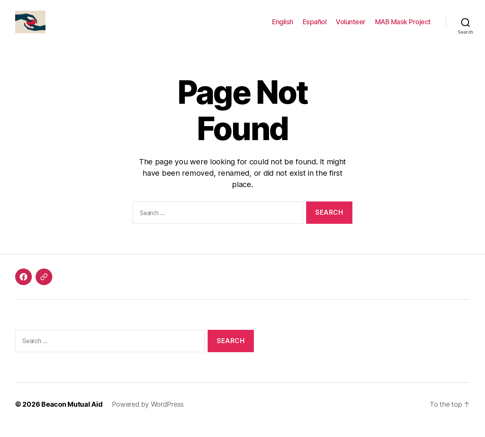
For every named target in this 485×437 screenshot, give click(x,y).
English (282, 27)
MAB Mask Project (403, 27)
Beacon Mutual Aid (71, 416)
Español (315, 27)
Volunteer (351, 27)
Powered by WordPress (148, 416)
